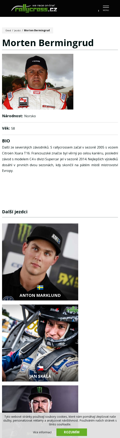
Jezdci (18, 30)
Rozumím (72, 432)
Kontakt (87, 396)
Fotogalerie (64, 387)
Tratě (102, 387)
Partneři (66, 396)
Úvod (9, 30)
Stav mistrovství (39, 396)
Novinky (19, 387)
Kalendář (41, 387)
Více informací (42, 432)
